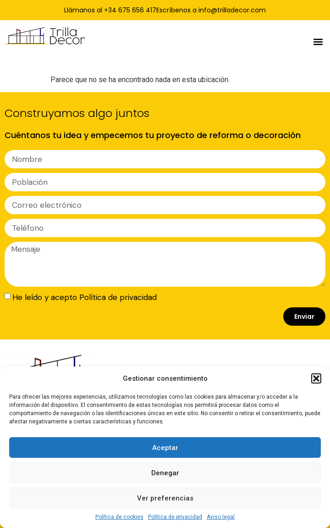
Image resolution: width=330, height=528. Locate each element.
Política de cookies (119, 517)
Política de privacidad (175, 517)
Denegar (165, 473)
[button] (316, 378)
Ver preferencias (165, 498)
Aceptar (165, 448)
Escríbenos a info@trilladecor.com (211, 10)
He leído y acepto (84, 297)
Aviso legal (221, 517)
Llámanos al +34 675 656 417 (110, 10)
